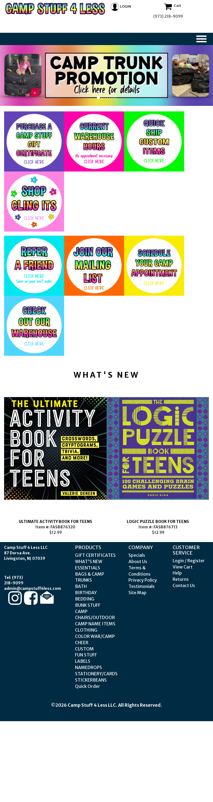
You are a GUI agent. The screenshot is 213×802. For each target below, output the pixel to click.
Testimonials (141, 586)
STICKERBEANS (91, 680)
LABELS (82, 661)
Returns (181, 579)
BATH (81, 586)
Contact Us (184, 585)
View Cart (183, 567)
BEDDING (84, 599)
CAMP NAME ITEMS (95, 623)
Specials (136, 555)
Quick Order (87, 686)
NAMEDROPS (88, 667)
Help (177, 573)
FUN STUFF (86, 655)
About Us (137, 561)
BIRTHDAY (86, 592)
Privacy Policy (142, 580)
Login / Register (189, 560)
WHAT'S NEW (88, 561)
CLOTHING (86, 630)
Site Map (137, 592)
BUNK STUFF (87, 605)
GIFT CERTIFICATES (95, 555)
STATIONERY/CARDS (96, 673)
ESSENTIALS (87, 567)
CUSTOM (84, 649)
